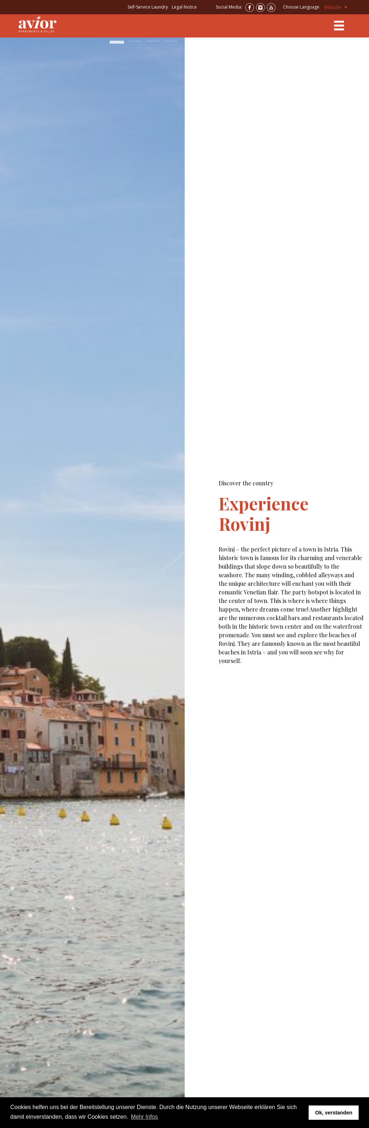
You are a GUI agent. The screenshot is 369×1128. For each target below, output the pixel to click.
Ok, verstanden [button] (333, 1112)
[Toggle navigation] (339, 26)
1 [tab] (117, 44)
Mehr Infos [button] (144, 1117)
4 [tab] (170, 44)
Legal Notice (184, 7)
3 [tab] (152, 44)
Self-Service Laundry (148, 7)
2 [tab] (135, 44)
